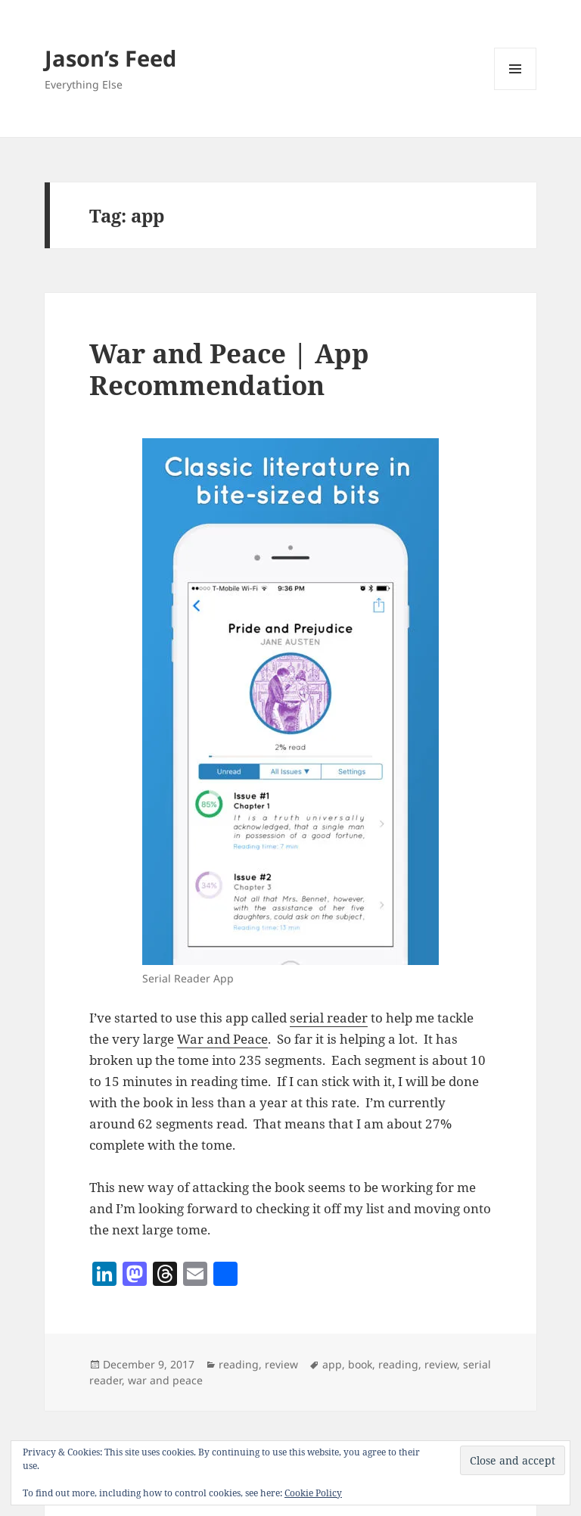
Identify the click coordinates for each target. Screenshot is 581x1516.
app (332, 1364)
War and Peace (222, 1039)
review (281, 1364)
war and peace (165, 1380)
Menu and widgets (515, 89)
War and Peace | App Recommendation (229, 369)
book (360, 1364)
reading (239, 1364)
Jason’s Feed (110, 58)
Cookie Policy (313, 1492)
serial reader (329, 1017)
